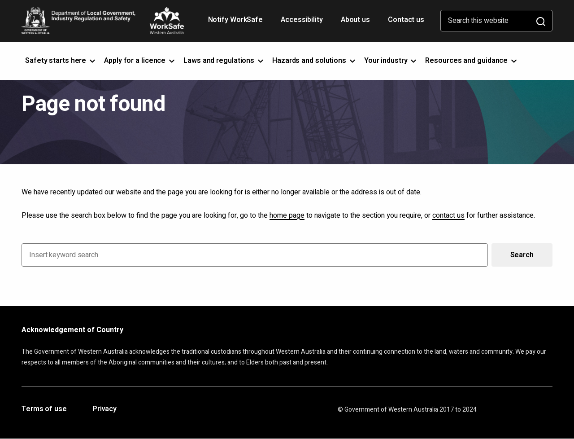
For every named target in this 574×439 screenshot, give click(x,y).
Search (522, 255)
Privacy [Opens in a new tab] (104, 409)
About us (355, 19)
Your (391, 60)
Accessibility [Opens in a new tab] (303, 22)
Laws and (224, 60)
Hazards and (314, 60)
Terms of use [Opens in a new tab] (44, 409)
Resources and (471, 60)
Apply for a (140, 60)
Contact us (406, 19)
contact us (448, 215)
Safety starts (61, 60)
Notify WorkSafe (235, 19)
